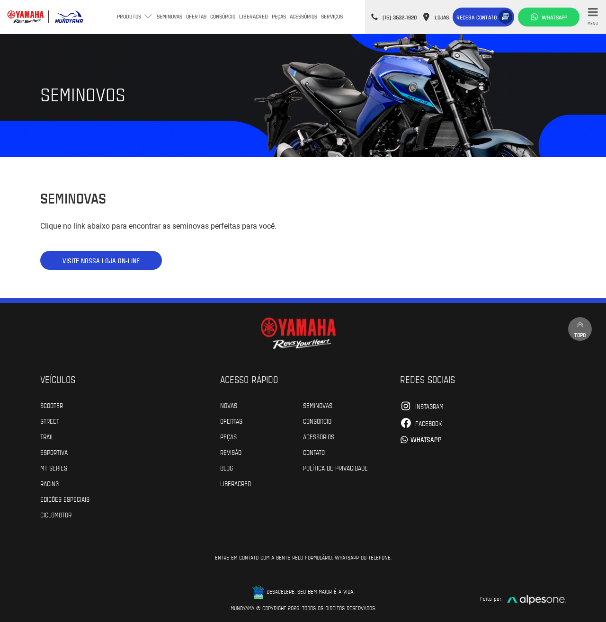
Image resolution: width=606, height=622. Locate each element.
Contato (314, 452)
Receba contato (476, 17)
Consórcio (222, 16)
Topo (580, 328)
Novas (228, 405)
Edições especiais (64, 499)
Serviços (332, 16)
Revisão (230, 452)
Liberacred (253, 16)
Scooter (51, 405)
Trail (47, 436)
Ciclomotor (55, 514)
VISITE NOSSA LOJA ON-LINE (101, 260)
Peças (279, 16)
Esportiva (54, 452)
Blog (226, 467)
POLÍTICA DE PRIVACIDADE (335, 467)
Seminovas (169, 16)
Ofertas (196, 16)
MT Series (53, 467)
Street (49, 421)
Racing (49, 483)
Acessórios (303, 16)
